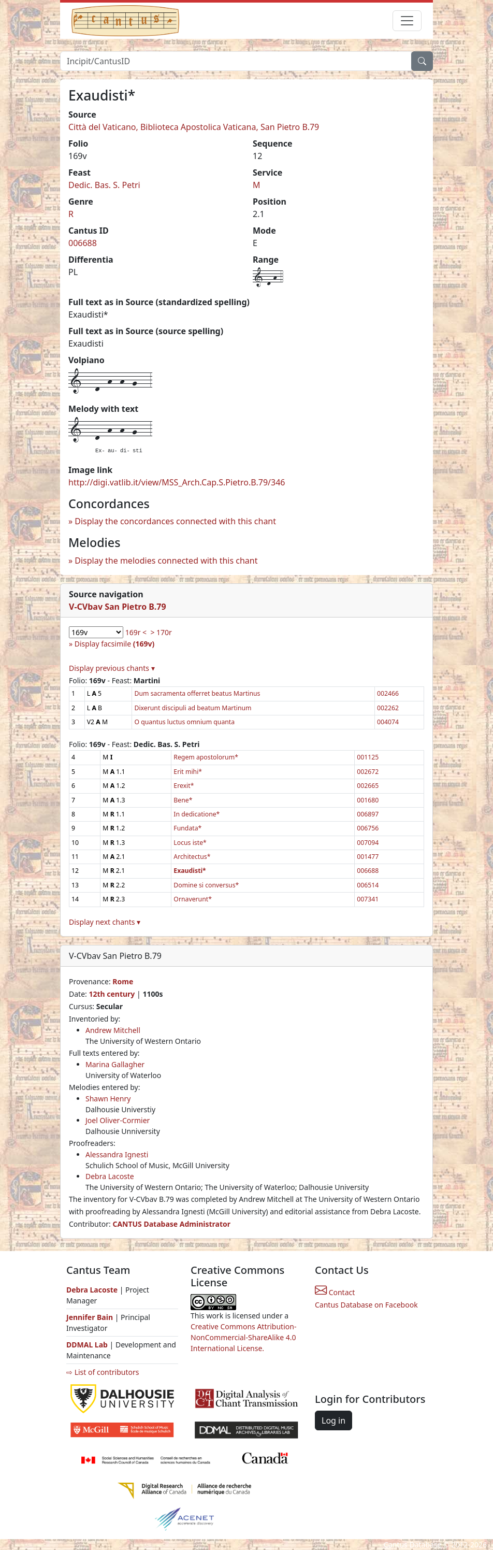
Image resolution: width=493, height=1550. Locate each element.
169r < (136, 632)
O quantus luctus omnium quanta (184, 721)
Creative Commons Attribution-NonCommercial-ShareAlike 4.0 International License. (243, 1337)
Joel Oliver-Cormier (117, 1120)
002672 (368, 771)
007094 (368, 842)
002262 (388, 708)
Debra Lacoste (109, 1176)
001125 (368, 757)
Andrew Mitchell (112, 1030)
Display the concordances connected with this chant (175, 521)
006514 (368, 885)
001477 (368, 856)
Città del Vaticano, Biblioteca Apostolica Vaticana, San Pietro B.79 (193, 127)
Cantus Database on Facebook (366, 1305)
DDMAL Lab (87, 1345)
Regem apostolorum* (205, 757)
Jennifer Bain (90, 1317)
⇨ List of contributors (102, 1372)
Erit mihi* (187, 771)
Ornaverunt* (192, 899)
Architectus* (191, 856)
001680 (368, 800)
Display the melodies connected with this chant (166, 560)
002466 (388, 693)
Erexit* (183, 785)
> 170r (160, 632)
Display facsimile (114, 644)
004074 (388, 721)
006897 (368, 814)
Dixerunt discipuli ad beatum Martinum (192, 708)
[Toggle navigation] (407, 20)
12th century (112, 994)
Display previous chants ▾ (112, 668)
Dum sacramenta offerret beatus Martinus (197, 693)
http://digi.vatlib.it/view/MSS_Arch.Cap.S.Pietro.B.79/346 (176, 482)
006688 (82, 243)
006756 (368, 828)
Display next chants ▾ (104, 922)
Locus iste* (189, 842)
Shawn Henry (107, 1098)
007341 (368, 899)
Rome (122, 981)
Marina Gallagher (114, 1064)
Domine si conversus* (206, 885)
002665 (368, 785)
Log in (333, 1420)
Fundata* (187, 828)
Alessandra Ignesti (116, 1154)
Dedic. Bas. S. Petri (104, 185)
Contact (335, 1292)
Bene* (182, 800)
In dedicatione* (196, 814)
